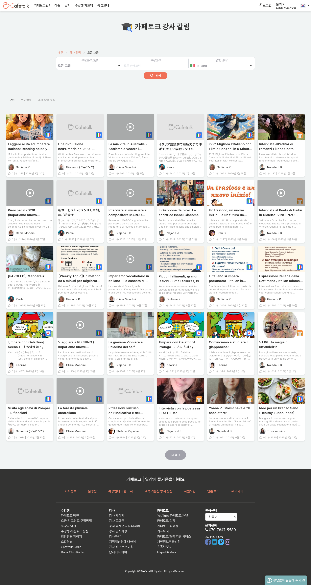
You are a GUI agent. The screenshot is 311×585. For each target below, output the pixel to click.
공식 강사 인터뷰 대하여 (124, 526)
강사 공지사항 (118, 531)
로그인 (265, 5)
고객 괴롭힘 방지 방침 (158, 491)
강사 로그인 (116, 520)
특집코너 (103, 5)
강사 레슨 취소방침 (121, 547)
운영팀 (92, 491)
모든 (12, 100)
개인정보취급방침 (168, 541)
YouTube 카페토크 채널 (172, 515)
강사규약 (115, 536)
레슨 (57, 5)
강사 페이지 (116, 515)
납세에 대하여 (118, 552)
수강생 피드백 (83, 5)
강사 (67, 5)
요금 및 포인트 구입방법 (76, 520)
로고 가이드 (238, 491)
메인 (60, 52)
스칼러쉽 (67, 541)
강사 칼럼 (75, 52)
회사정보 (70, 491)
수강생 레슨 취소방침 (74, 531)
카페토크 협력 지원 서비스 (174, 536)
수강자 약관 (68, 526)
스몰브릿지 (164, 547)
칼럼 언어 (221, 60)
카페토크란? (41, 5)
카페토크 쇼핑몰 (167, 526)
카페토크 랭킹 (166, 520)
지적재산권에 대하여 (122, 541)
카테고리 (155, 60)
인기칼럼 (26, 100)
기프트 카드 (164, 531)
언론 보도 (213, 491)
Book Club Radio (72, 552)
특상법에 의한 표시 (120, 491)
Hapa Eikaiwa (166, 552)
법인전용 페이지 (71, 536)
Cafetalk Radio (71, 547)
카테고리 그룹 (89, 60)
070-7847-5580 (222, 529)
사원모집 (190, 491)
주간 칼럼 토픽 (47, 100)
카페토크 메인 (70, 515)
